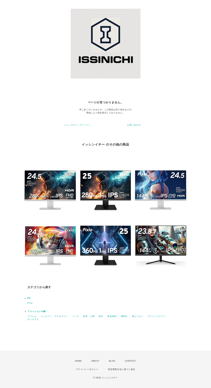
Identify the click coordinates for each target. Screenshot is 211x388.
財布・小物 (89, 316)
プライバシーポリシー (87, 369)
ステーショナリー (156, 316)
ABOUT (95, 361)
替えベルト (137, 316)
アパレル (31, 316)
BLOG (112, 361)
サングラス (33, 319)
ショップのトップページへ (77, 125)
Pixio (30, 303)
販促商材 (112, 316)
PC (29, 298)
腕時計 (124, 316)
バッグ (75, 316)
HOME (78, 361)
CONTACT (130, 361)
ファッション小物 (36, 311)
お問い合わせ (134, 125)
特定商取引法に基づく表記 (121, 369)
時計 (101, 316)
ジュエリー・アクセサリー (54, 316)
